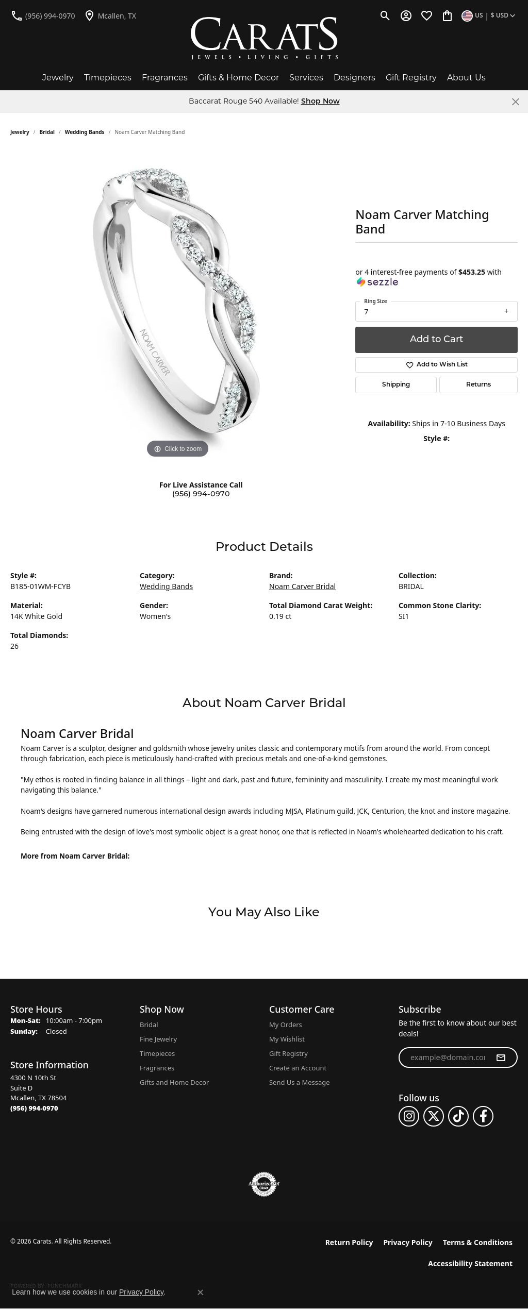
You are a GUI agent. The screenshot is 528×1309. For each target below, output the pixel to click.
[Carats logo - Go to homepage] (264, 38)
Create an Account (297, 1067)
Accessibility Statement (470, 1263)
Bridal (47, 132)
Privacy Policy (407, 1242)
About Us (466, 77)
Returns (478, 385)
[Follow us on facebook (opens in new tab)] (483, 1116)
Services (306, 77)
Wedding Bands (85, 132)
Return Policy (349, 1242)
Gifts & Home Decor (238, 77)
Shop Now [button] (320, 102)
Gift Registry (411, 77)
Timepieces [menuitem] (157, 1053)
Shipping (396, 385)
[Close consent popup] (200, 1292)
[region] (178, 306)
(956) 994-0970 (201, 494)
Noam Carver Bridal (302, 586)
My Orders (285, 1024)
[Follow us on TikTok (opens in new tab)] (458, 1116)
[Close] (515, 101)
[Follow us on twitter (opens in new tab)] (433, 1116)
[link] (42, 15)
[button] (385, 15)
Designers (354, 77)
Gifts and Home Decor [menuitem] (174, 1082)
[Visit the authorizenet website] (264, 1184)
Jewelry (58, 77)
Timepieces (107, 77)
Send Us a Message (299, 1082)
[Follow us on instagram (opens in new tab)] (409, 1116)
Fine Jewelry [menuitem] (158, 1039)
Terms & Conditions (478, 1242)
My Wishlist (287, 1039)
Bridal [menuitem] (149, 1024)
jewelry (19, 132)
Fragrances (165, 77)
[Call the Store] (34, 1108)
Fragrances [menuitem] (157, 1067)
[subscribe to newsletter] (501, 1057)
